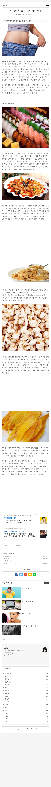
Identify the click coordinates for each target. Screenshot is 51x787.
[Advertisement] (25, 31)
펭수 (7, 775)
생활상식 (20, 14)
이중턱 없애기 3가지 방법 (8, 616)
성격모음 (6, 752)
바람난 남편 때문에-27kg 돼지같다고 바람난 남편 (20, 585)
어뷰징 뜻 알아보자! (7, 612)
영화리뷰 (6, 750)
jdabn (4, 5)
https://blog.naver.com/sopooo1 (13, 582)
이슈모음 (6, 747)
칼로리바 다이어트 (10, 572)
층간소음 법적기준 (7, 610)
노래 (5, 764)
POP (7, 770)
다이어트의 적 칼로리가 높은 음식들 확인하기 (25, 11)
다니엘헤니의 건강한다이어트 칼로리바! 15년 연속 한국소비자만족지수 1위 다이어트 (19, 575)
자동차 (6, 761)
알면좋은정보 (7, 727)
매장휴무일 (7, 735)
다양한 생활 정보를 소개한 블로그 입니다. (15, 704)
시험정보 (6, 732)
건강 (5, 741)
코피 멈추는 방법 (7, 614)
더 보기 (46, 636)
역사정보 (6, 744)
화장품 (6, 730)
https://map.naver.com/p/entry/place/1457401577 (19, 569)
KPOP (8, 767)
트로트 (8, 772)
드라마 (6, 758)
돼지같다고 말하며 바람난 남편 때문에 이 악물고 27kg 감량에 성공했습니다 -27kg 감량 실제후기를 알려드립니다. (20, 589)
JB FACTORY (29, 784)
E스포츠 (6, 755)
